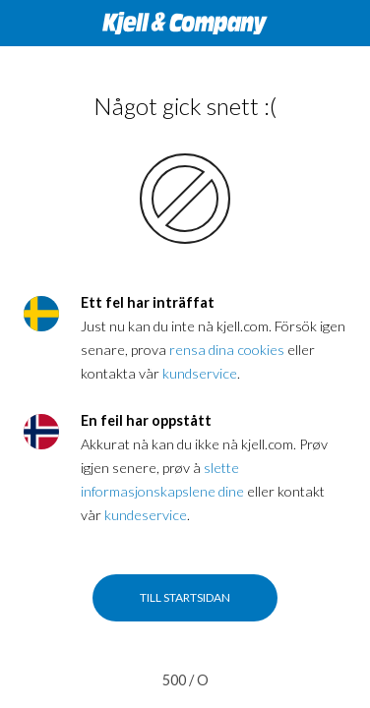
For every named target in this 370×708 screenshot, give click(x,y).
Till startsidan (185, 597)
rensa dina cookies (226, 349)
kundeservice (145, 514)
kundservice (199, 373)
